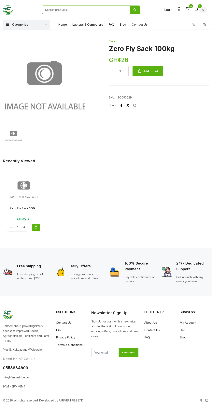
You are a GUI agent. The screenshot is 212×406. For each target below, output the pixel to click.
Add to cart (149, 71)
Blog (123, 24)
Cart (182, 330)
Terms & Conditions (69, 345)
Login (168, 10)
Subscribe (128, 352)
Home (62, 24)
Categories (17, 24)
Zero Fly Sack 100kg (23, 208)
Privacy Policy (65, 337)
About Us (150, 323)
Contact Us (140, 24)
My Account (188, 323)
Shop (183, 337)
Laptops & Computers (87, 24)
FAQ (111, 24)
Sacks (113, 41)
